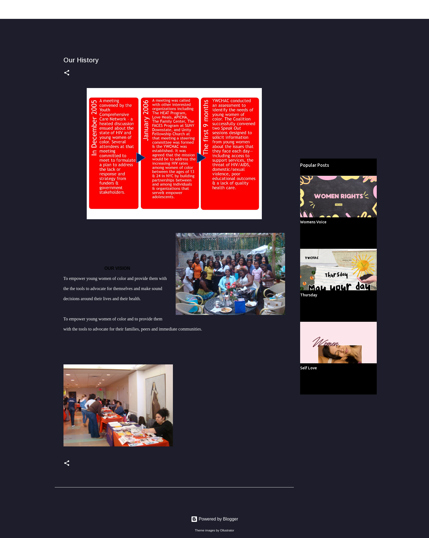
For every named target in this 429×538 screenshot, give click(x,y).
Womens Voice (313, 222)
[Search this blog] (384, 9)
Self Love (308, 368)
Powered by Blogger (214, 519)
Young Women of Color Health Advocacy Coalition (128, 9)
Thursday (308, 295)
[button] (66, 73)
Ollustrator (227, 530)
